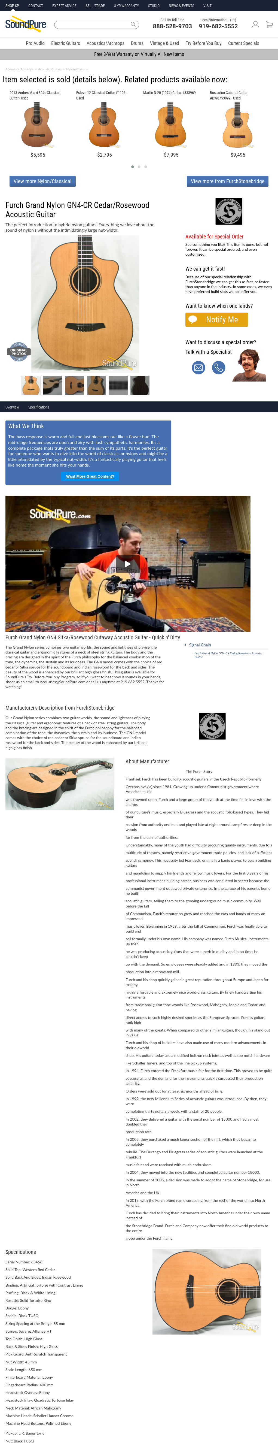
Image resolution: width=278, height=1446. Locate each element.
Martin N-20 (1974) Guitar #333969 (169, 92)
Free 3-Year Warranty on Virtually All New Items (139, 54)
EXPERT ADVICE (64, 6)
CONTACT (35, 6)
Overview (12, 407)
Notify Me (222, 319)
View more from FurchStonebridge (227, 181)
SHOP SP (12, 6)
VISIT (207, 6)
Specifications (38, 407)
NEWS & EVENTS (181, 6)
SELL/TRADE (95, 6)
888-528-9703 (172, 26)
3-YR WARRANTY (126, 6)
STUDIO (154, 6)
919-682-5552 (218, 26)
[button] (132, 167)
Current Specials (243, 43)
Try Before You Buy (204, 43)
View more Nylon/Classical (43, 181)
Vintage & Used (164, 43)
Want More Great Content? (90, 476)
